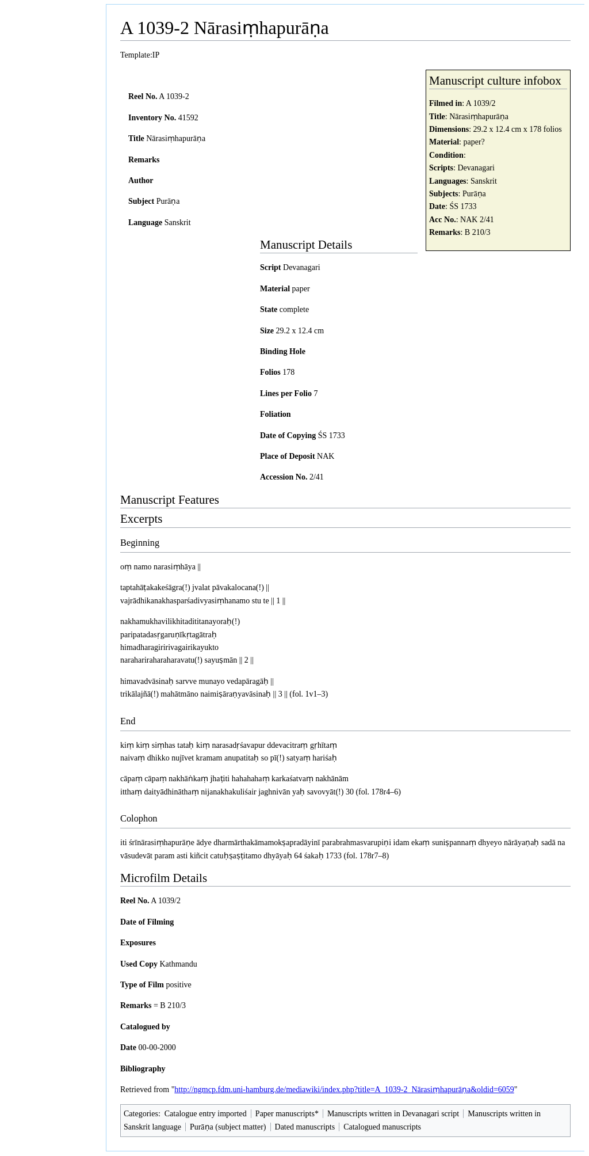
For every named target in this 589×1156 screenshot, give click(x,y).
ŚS (453, 206)
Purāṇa (474, 193)
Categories (141, 1113)
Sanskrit (484, 181)
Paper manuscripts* (287, 1113)
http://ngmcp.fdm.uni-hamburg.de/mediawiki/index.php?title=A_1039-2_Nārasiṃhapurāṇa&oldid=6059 (344, 1089)
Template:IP (139, 55)
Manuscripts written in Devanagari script (393, 1113)
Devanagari (476, 167)
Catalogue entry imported (206, 1113)
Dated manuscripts (305, 1127)
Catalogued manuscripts (382, 1127)
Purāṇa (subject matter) (228, 1127)
